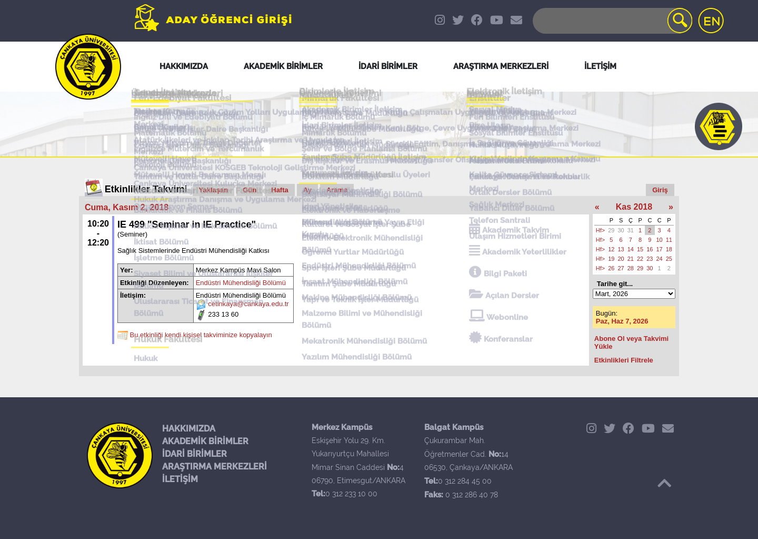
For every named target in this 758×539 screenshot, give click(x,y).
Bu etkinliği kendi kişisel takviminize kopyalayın (201, 335)
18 (669, 249)
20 (621, 259)
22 (640, 259)
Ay (307, 190)
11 (669, 240)
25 (669, 259)
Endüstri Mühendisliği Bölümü (241, 283)
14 (630, 249)
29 (611, 230)
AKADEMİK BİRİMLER (205, 441)
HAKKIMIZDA (188, 429)
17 (659, 249)
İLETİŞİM (180, 479)
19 (611, 259)
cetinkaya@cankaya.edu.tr (248, 304)
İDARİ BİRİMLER (194, 454)
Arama (336, 190)
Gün (249, 190)
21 (630, 259)
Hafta (279, 190)
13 (621, 249)
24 (659, 259)
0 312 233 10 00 (351, 493)
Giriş (660, 190)
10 (659, 240)
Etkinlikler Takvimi (146, 189)
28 (630, 268)
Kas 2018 (634, 206)
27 (621, 268)
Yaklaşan (213, 190)
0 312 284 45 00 (465, 481)
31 (630, 230)
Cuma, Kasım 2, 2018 (126, 207)
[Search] (612, 21)
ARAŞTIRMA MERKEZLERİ (214, 467)
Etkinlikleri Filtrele (623, 360)
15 (640, 249)
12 (611, 249)
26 (611, 268)
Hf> (600, 230)
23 (649, 259)
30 (621, 230)
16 (649, 249)
